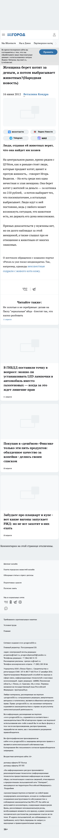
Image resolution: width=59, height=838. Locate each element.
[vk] (25, 289)
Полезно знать (10, 588)
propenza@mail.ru (12, 655)
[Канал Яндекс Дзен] (20, 602)
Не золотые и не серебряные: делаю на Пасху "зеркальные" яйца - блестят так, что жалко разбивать (29, 314)
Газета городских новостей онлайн (19, 569)
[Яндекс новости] (43, 132)
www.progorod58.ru (27, 643)
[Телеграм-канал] (16, 138)
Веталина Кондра (35, 94)
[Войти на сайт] (54, 35)
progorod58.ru (11, 697)
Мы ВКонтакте (9, 43)
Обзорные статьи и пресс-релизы (18, 575)
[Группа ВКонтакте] (16, 132)
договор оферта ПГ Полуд (15, 762)
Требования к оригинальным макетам (20, 619)
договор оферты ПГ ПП (14, 765)
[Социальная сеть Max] (43, 138)
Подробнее (9, 788)
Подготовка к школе (13, 582)
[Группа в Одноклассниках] (10, 602)
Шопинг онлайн (10, 564)
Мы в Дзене (25, 43)
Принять (48, 52)
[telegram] (35, 289)
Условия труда (10, 625)
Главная (7, 631)
